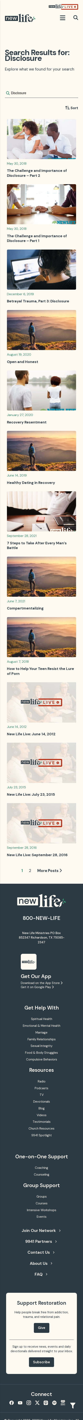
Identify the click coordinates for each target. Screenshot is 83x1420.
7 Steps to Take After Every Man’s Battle (37, 545)
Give (41, 1327)
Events (41, 1217)
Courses (42, 1203)
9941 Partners (41, 1241)
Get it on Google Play (37, 987)
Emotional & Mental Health (41, 1026)
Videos (41, 1115)
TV (42, 1095)
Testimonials (42, 1122)
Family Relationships (42, 1039)
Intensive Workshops (41, 1210)
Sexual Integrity (41, 1046)
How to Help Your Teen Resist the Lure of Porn (40, 671)
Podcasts (41, 1088)
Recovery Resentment (26, 422)
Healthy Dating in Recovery (31, 482)
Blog (42, 1108)
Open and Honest (22, 361)
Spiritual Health (41, 1019)
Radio (41, 1081)
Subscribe (41, 1362)
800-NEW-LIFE (41, 918)
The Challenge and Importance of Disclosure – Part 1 (37, 238)
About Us (41, 1263)
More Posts (49, 870)
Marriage (41, 1032)
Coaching (41, 1168)
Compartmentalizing (25, 608)
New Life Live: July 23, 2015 (31, 794)
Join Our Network (41, 1230)
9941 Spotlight (41, 1135)
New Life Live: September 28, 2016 (37, 854)
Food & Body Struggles (41, 1053)
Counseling (41, 1175)
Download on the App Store (41, 983)
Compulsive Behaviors (41, 1059)
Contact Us (41, 1252)
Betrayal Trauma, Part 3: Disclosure (38, 301)
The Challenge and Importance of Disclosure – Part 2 (37, 173)
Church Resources (41, 1128)
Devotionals (41, 1102)
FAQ (41, 1274)
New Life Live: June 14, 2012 (31, 734)
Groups (42, 1197)
